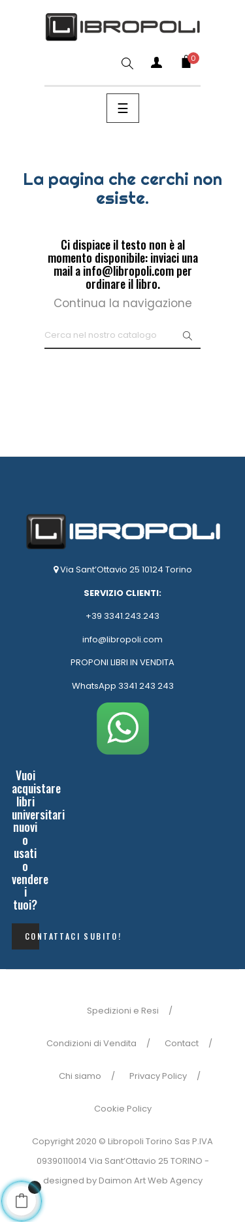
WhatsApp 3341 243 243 (123, 686)
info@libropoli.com (122, 639)
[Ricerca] (122, 336)
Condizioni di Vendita (91, 1043)
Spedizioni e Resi (123, 1010)
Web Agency (175, 1180)
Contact (182, 1043)
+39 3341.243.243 (122, 616)
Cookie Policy (123, 1108)
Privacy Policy (158, 1076)
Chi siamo (80, 1076)
